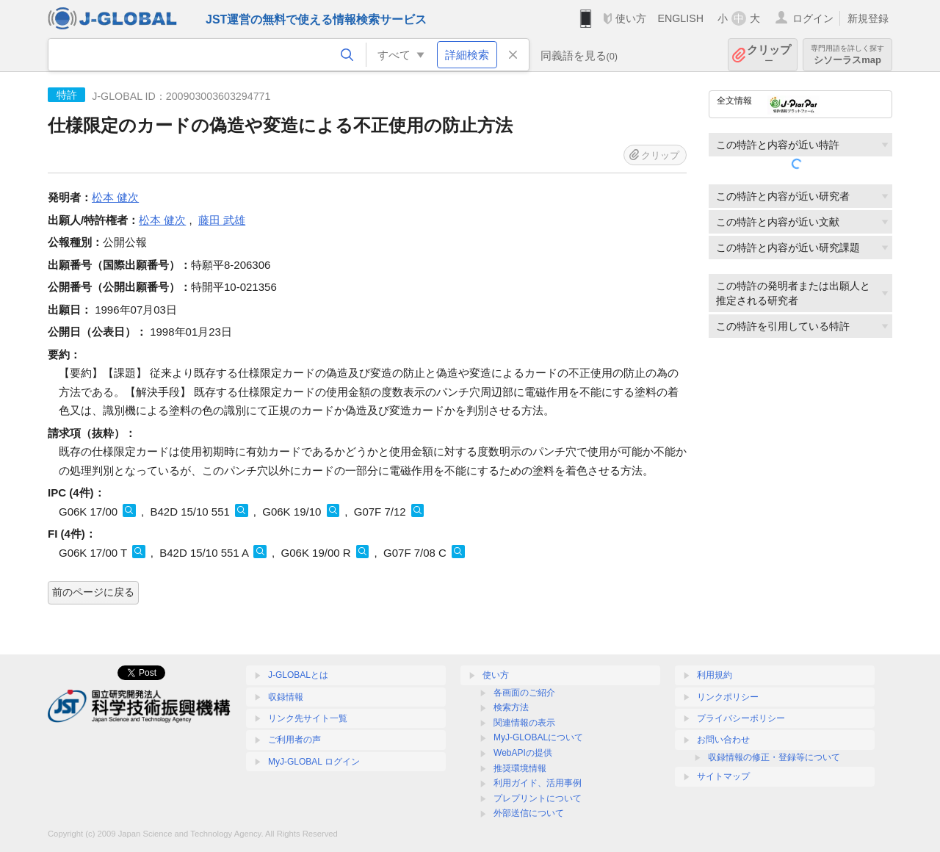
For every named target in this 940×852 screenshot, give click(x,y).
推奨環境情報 (520, 768)
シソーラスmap (847, 54)
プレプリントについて (538, 798)
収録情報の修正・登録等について (774, 757)
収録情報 (285, 697)
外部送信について (529, 813)
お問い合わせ (723, 739)
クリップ (769, 54)
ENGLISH (680, 18)
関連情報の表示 (524, 723)
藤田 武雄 (221, 220)
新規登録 (868, 18)
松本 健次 (115, 197)
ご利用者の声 (294, 739)
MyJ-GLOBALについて (538, 737)
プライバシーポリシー (741, 718)
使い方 (630, 18)
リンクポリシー (728, 697)
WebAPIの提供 (523, 753)
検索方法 (511, 707)
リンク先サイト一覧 (307, 718)
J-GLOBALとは (298, 675)
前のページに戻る (93, 592)
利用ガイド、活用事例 (538, 783)
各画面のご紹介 (524, 692)
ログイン (813, 18)
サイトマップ (723, 776)
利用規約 (714, 675)
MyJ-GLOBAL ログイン (314, 762)
